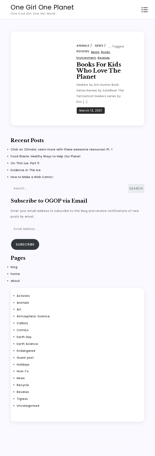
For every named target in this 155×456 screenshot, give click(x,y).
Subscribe (25, 248)
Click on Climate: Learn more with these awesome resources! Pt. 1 (61, 153)
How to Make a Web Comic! (32, 181)
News (99, 46)
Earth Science (27, 348)
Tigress (22, 403)
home (15, 278)
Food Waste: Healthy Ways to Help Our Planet (46, 160)
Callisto (22, 327)
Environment (86, 58)
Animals (82, 46)
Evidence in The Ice (26, 174)
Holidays (23, 368)
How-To (23, 375)
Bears (95, 52)
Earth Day (24, 341)
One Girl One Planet (42, 7)
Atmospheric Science (33, 320)
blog (14, 271)
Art (19, 313)
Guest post (25, 361)
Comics (22, 334)
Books (105, 52)
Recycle (23, 389)
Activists (23, 300)
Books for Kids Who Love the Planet (98, 70)
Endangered (26, 355)
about (15, 285)
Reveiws (82, 51)
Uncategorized (28, 410)
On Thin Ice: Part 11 (25, 167)
